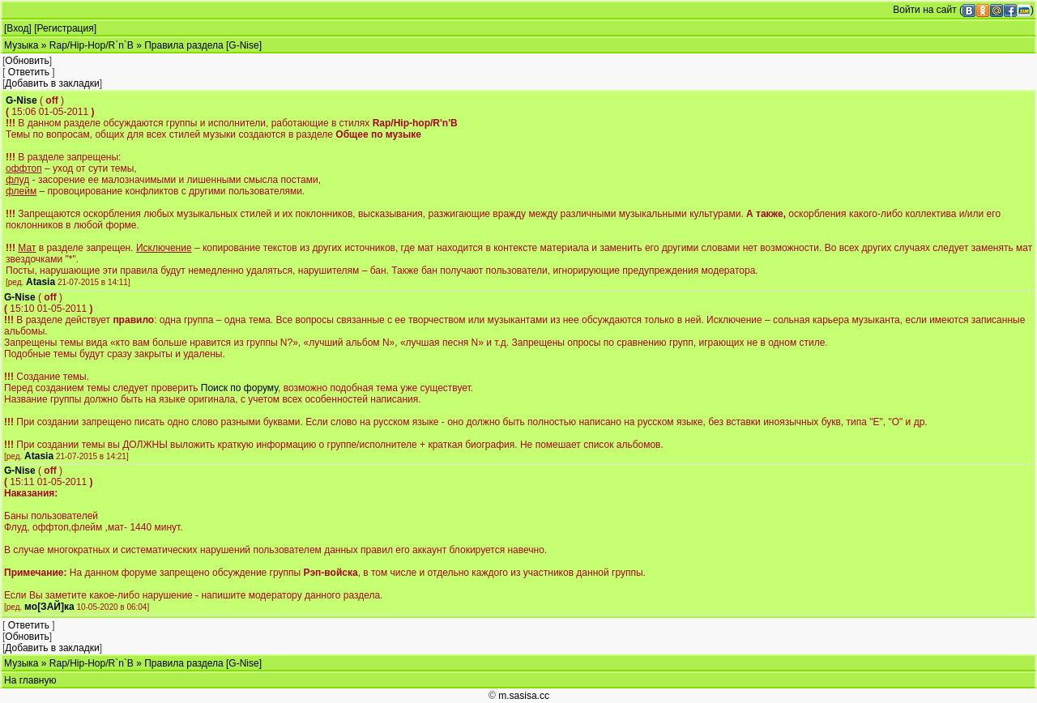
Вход (17, 28)
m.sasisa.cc (523, 695)
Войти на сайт (924, 9)
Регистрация (65, 28)
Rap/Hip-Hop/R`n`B (91, 45)
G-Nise (21, 100)
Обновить (27, 60)
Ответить (28, 72)
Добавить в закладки (52, 83)
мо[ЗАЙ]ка (49, 606)
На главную (30, 680)
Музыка (21, 45)
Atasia (40, 282)
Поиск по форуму (239, 388)
